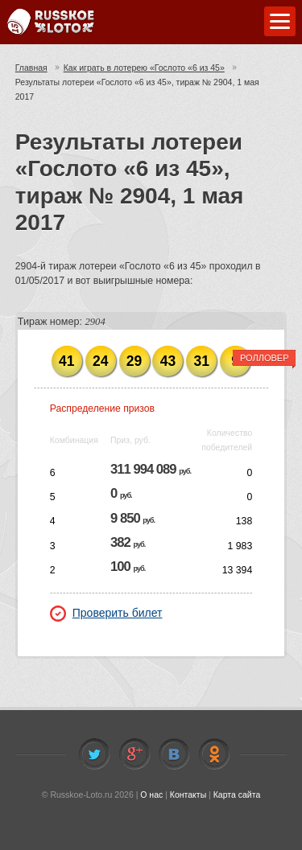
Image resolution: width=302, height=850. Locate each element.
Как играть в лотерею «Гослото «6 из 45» (144, 67)
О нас (151, 794)
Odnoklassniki (214, 754)
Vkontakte (174, 754)
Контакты (188, 794)
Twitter (94, 754)
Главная (31, 67)
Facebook (134, 754)
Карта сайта (237, 794)
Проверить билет (106, 613)
